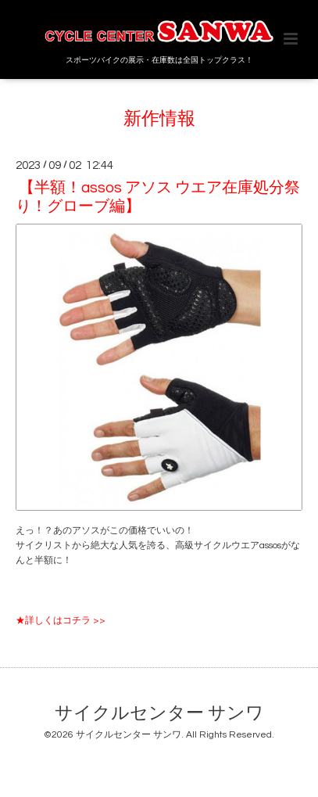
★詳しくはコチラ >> (60, 621)
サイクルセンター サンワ (159, 713)
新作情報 (159, 118)
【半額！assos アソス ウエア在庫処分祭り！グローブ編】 (158, 197)
